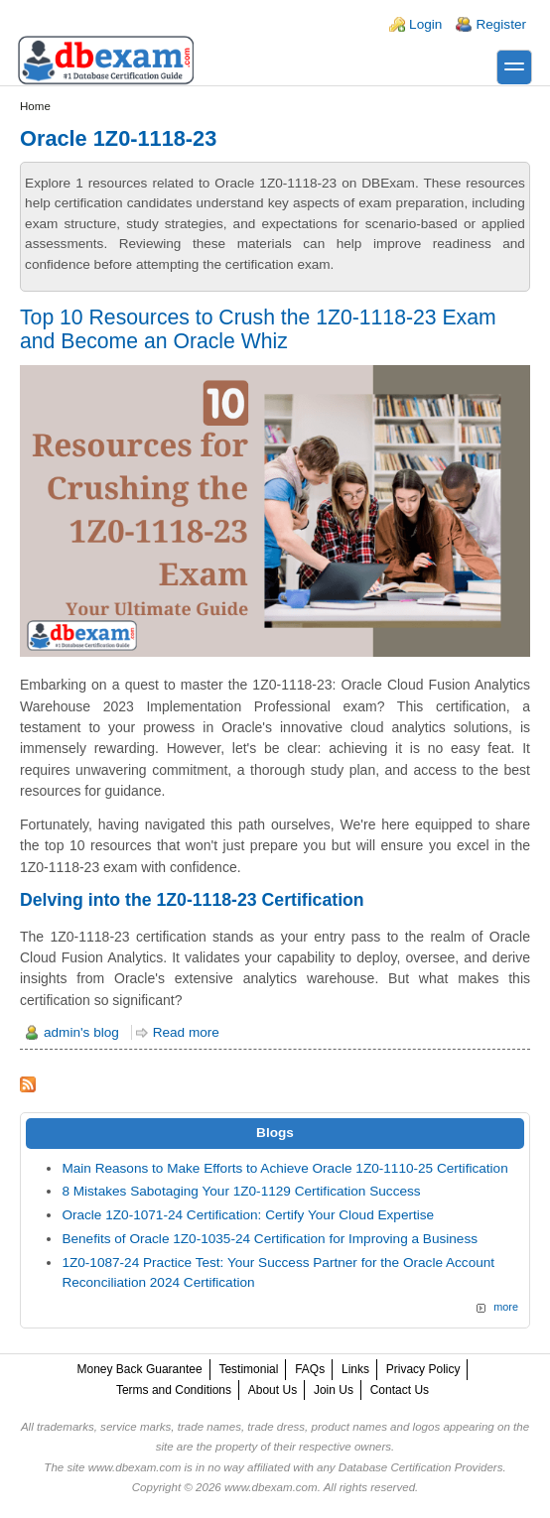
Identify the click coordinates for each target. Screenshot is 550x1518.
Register (501, 24)
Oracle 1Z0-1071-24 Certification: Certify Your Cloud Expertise (248, 1214)
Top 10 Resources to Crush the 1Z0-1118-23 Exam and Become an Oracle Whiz (258, 329)
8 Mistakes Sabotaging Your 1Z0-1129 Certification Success (241, 1191)
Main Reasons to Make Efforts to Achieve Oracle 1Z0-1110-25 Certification (284, 1168)
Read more (186, 1032)
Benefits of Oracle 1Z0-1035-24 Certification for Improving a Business (270, 1238)
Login (425, 24)
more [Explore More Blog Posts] (505, 1307)
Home (35, 106)
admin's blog (81, 1032)
